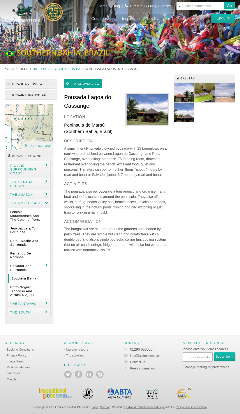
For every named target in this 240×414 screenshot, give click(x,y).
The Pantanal (23, 303)
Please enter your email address (205, 349)
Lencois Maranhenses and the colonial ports (25, 215)
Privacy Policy (16, 355)
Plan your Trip (166, 18)
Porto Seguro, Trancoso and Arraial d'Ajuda (22, 291)
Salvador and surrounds (21, 267)
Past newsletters (18, 367)
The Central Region (22, 183)
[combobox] (205, 6)
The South (20, 312)
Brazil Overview (25, 84)
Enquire (223, 18)
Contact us (137, 362)
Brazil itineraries (28, 94)
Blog (116, 6)
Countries (99, 18)
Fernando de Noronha (20, 255)
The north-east (25, 203)
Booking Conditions (20, 349)
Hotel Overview (82, 83)
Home (103, 6)
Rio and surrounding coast (23, 169)
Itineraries (13, 373)
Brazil (48, 69)
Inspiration (131, 18)
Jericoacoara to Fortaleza (23, 230)
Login (95, 407)
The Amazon (21, 194)
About (197, 18)
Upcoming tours (77, 349)
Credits (12, 379)
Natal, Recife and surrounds (24, 242)
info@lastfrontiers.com (142, 355)
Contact (164, 6)
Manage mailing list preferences (207, 367)
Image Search (16, 361)
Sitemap (105, 407)
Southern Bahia (71, 69)
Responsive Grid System (191, 407)
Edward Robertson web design (145, 407)
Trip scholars (75, 355)
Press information (142, 368)
